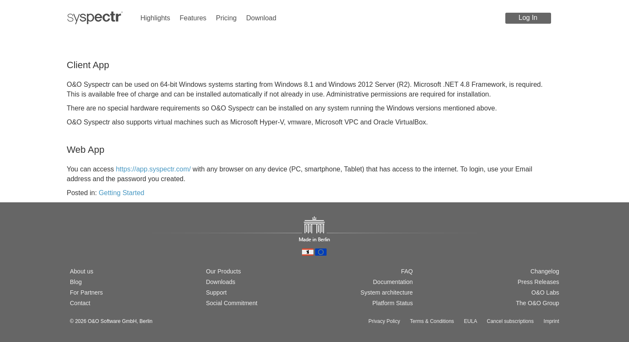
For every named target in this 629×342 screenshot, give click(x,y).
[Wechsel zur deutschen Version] (74, 242)
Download (261, 18)
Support (216, 292)
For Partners (86, 292)
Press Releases (538, 282)
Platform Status (392, 303)
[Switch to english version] (87, 242)
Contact (80, 303)
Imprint (551, 321)
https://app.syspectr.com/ (153, 169)
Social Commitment (231, 303)
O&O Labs (545, 292)
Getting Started (121, 192)
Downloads (220, 282)
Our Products (223, 271)
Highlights (155, 18)
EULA (470, 321)
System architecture (386, 292)
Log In (527, 17)
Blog (76, 282)
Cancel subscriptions (510, 321)
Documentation (393, 282)
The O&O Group (537, 303)
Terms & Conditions (432, 321)
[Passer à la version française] (101, 242)
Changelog (544, 271)
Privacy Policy (384, 321)
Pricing (226, 18)
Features (193, 18)
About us (81, 271)
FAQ (407, 271)
